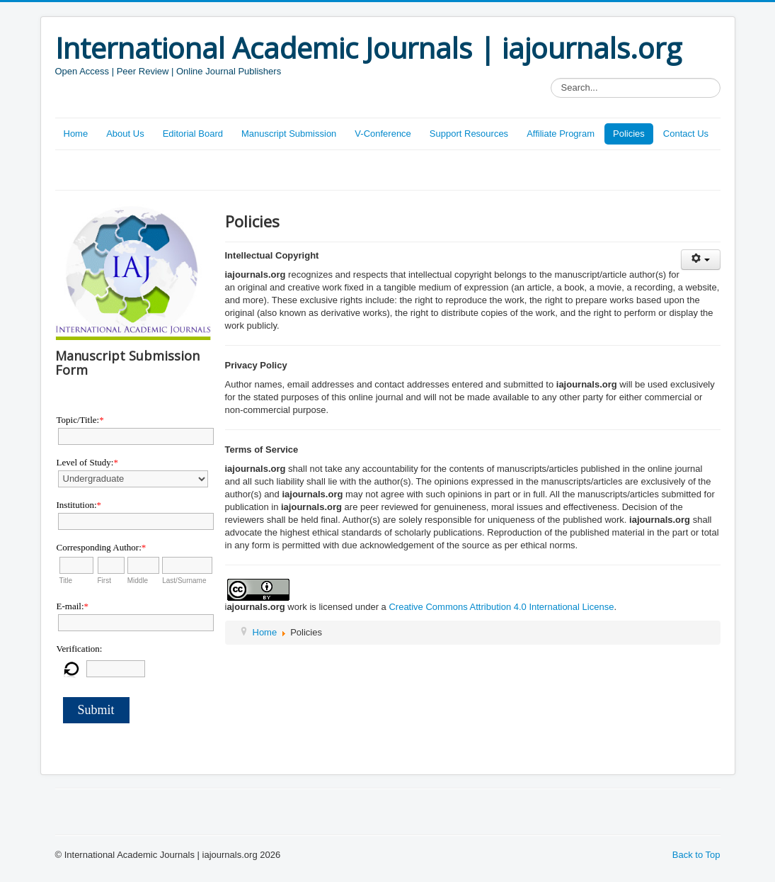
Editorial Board (193, 133)
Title (66, 580)
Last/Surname (184, 580)
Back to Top (696, 854)
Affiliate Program (561, 133)
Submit (96, 710)
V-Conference (383, 133)
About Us (125, 133)
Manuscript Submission (288, 133)
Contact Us (685, 133)
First (104, 580)
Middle (137, 580)
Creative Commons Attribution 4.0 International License (501, 606)
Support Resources (469, 133)
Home (76, 133)
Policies (629, 133)
